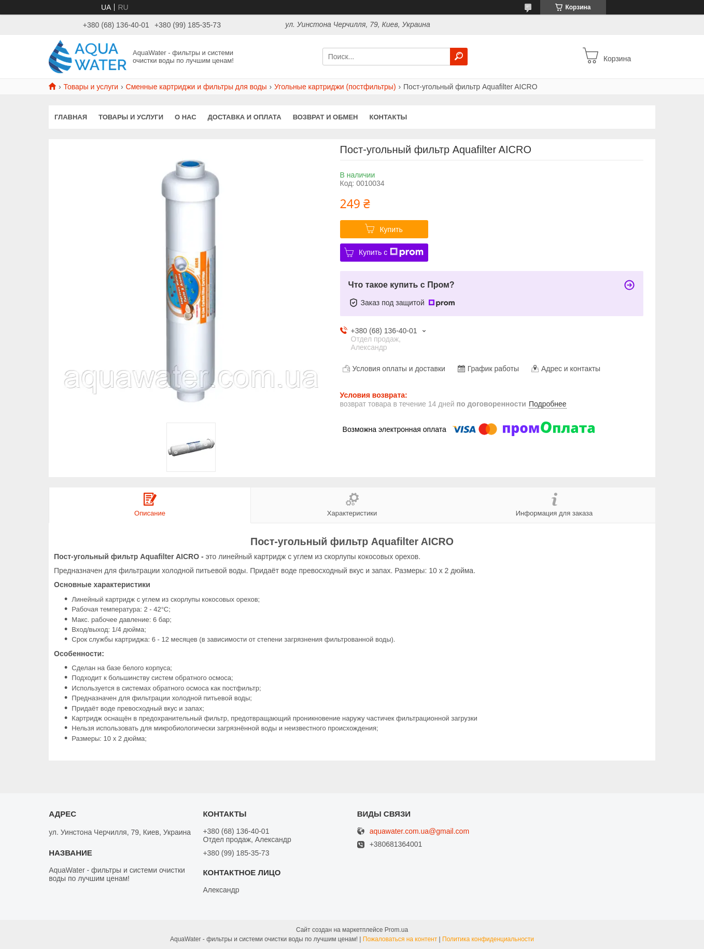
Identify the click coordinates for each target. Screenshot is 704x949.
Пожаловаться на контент (400, 939)
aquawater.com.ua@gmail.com (419, 831)
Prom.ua (396, 929)
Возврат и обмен (325, 117)
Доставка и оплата (244, 117)
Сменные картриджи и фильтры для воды (196, 87)
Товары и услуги (90, 87)
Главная (70, 117)
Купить (390, 229)
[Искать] (459, 56)
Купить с (391, 252)
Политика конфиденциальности (488, 939)
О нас (185, 117)
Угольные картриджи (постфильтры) (335, 87)
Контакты (388, 117)
